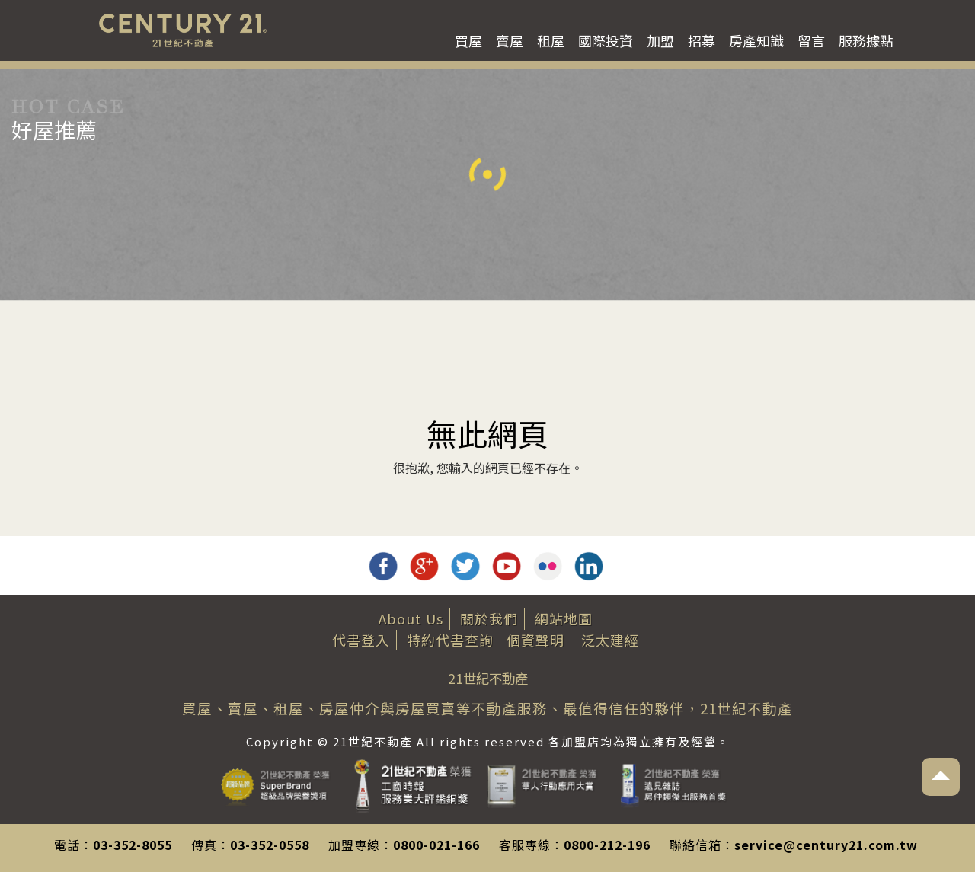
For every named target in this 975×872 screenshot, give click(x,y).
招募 (701, 40)
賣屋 (509, 40)
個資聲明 (535, 640)
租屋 (550, 40)
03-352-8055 (132, 844)
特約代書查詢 (450, 640)
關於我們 (489, 618)
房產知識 (756, 40)
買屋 (468, 40)
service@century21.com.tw (826, 844)
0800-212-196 (607, 844)
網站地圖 (564, 618)
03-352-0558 (269, 844)
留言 (811, 40)
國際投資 (605, 40)
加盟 (660, 40)
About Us (411, 618)
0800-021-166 (436, 844)
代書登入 (361, 640)
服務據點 (866, 40)
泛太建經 (610, 640)
